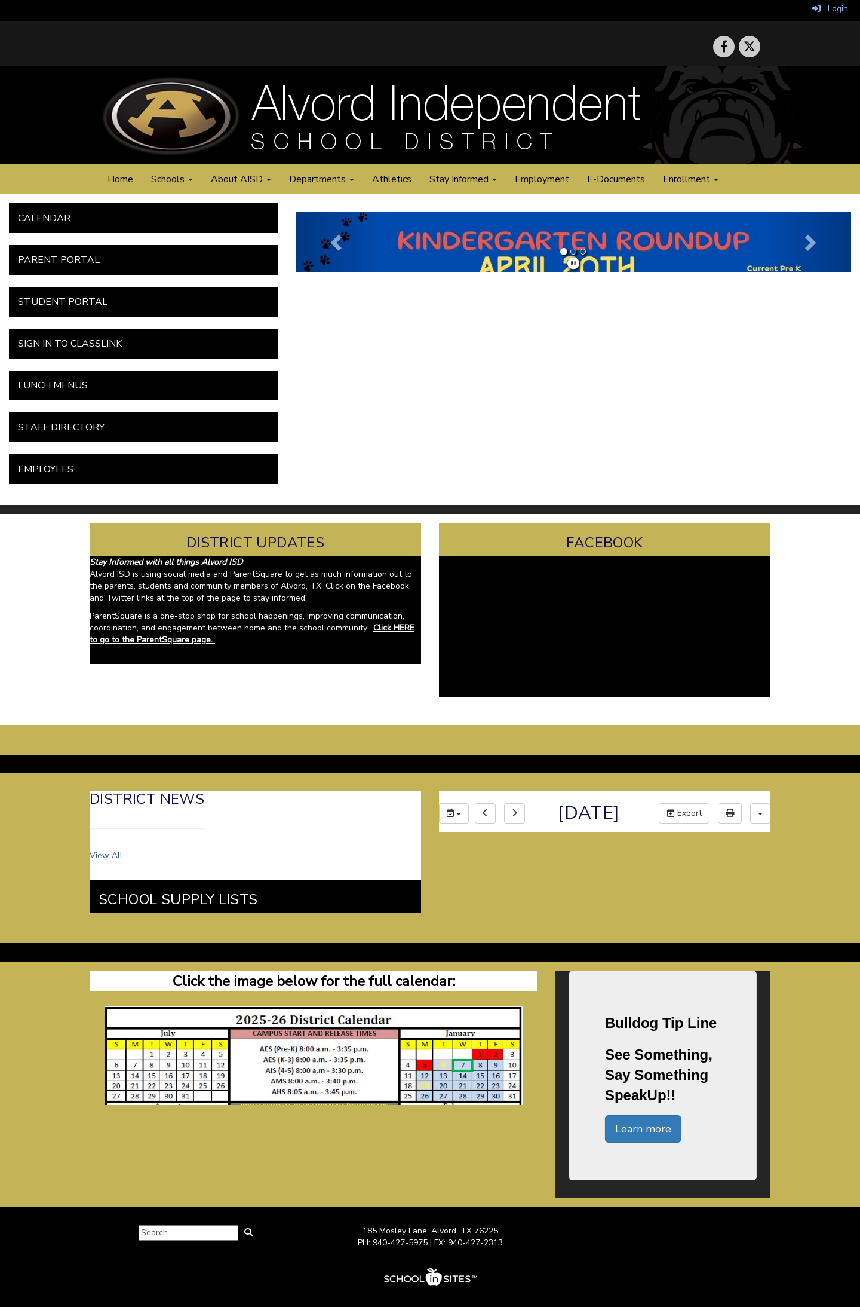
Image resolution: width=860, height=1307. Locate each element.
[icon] (749, 46)
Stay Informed (463, 179)
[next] (514, 813)
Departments (321, 179)
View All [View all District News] (106, 855)
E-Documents (616, 179)
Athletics (391, 179)
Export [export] (684, 813)
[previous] (485, 813)
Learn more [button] (643, 1129)
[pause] (573, 264)
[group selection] (454, 813)
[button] (337, 242)
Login (830, 8)
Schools (172, 179)
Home (120, 179)
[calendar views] (760, 813)
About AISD (241, 179)
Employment (542, 179)
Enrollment (690, 179)
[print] (730, 813)
